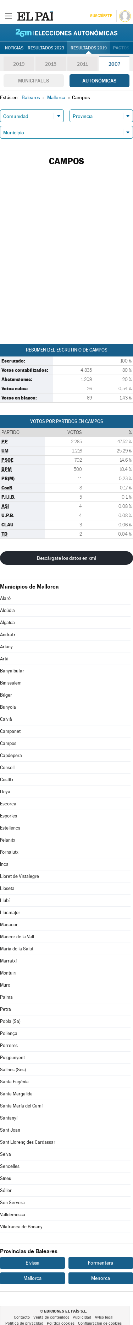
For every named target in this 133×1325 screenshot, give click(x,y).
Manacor (9, 924)
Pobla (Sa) (10, 1021)
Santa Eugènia (14, 1081)
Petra (5, 1009)
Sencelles (10, 1166)
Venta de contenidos (51, 1317)
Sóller (6, 1190)
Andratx (8, 634)
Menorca (100, 1278)
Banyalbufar (12, 671)
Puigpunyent (12, 1057)
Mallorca (32, 1278)
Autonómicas (99, 81)
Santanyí (8, 1118)
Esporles (8, 816)
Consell (7, 767)
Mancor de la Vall (17, 936)
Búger (6, 695)
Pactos (121, 47)
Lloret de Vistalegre (19, 876)
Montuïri (8, 973)
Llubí (5, 900)
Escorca (8, 803)
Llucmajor (10, 912)
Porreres (9, 1045)
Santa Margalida (16, 1093)
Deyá (5, 791)
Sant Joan (10, 1130)
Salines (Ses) (13, 1069)
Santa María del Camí (21, 1106)
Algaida (7, 622)
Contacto (22, 1317)
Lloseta (7, 888)
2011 (82, 64)
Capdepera (11, 755)
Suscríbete (101, 16)
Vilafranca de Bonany (21, 1226)
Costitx (6, 779)
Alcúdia (7, 610)
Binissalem (11, 683)
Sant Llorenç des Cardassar (27, 1142)
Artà (4, 658)
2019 (18, 64)
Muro (5, 985)
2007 (114, 64)
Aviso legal (104, 1317)
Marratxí (8, 961)
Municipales (33, 81)
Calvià (6, 719)
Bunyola (8, 707)
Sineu (5, 1178)
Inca (4, 864)
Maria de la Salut (16, 948)
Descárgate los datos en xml (66, 558)
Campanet (10, 731)
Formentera (100, 1263)
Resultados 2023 (46, 47)
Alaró (5, 598)
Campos (8, 743)
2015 (50, 64)
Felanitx (7, 840)
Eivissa (32, 1263)
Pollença (8, 1033)
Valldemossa (12, 1214)
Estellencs (10, 828)
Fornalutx (9, 852)
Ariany (6, 646)
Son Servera (12, 1202)
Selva (5, 1154)
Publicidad (82, 1317)
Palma (6, 997)
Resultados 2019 (89, 47)
